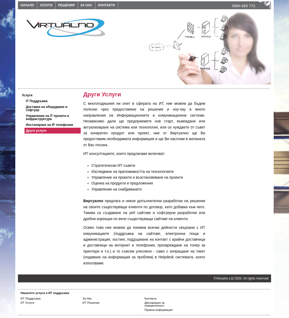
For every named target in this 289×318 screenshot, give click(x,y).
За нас (86, 5)
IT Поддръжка (36, 101)
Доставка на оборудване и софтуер (47, 108)
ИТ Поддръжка (31, 298)
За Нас (87, 298)
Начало (27, 5)
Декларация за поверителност (154, 304)
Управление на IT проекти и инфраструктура (47, 117)
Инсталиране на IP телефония (49, 125)
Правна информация (158, 309)
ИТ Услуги (27, 302)
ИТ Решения (91, 302)
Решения (66, 5)
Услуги (46, 5)
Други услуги (36, 130)
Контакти (106, 5)
